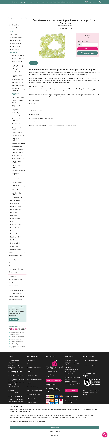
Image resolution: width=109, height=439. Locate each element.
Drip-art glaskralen (18, 82)
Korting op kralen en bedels (34, 390)
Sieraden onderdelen (17, 255)
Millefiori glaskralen (18, 152)
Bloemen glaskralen (18, 58)
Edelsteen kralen (17, 46)
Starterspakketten (15, 266)
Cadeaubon (12, 277)
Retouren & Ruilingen (33, 402)
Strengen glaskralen (18, 178)
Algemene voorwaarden (33, 364)
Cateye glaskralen (17, 69)
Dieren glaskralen (17, 79)
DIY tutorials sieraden (17, 293)
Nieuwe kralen (17, 28)
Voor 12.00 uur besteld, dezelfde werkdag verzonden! (56, 2)
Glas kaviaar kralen (18, 98)
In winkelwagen (87, 49)
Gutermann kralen (17, 116)
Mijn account (94, 2)
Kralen (17, 31)
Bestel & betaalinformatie (34, 368)
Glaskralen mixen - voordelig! (18, 101)
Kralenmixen (14, 213)
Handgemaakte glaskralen (16, 119)
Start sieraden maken (17, 291)
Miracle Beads (14, 228)
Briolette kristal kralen (17, 62)
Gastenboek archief (88, 366)
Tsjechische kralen (18, 186)
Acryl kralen (17, 34)
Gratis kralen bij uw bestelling (35, 379)
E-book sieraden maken (16, 297)
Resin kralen (14, 234)
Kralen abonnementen (16, 280)
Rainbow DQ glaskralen (16, 166)
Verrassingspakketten (16, 269)
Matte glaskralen (17, 149)
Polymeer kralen (17, 231)
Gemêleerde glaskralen (15, 94)
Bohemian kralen (15, 40)
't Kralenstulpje (14, 25)
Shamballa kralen (15, 243)
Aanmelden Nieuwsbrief (53, 380)
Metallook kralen (15, 225)
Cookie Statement (32, 375)
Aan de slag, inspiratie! (71, 360)
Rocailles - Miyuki (17, 237)
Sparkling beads (15, 249)
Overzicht (33, 63)
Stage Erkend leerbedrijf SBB (72, 364)
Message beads (15, 219)
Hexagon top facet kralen (18, 128)
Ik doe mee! (13, 319)
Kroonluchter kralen (18, 143)
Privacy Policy (31, 398)
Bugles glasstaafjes (18, 66)
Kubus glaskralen (17, 146)
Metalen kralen (17, 222)
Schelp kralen (14, 240)
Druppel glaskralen (18, 85)
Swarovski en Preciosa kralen (17, 181)
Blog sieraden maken (17, 300)
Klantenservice (31, 360)
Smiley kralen (14, 246)
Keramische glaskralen (15, 139)
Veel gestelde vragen (33, 409)
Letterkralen (14, 216)
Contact (29, 371)
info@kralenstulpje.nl (17, 375)
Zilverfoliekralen (17, 197)
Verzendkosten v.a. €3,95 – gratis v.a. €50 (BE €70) (23, 2)
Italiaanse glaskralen (18, 135)
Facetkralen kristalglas (18, 89)
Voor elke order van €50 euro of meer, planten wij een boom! (91, 392)
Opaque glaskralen (18, 158)
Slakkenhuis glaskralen (15, 174)
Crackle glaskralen (17, 72)
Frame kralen (14, 49)
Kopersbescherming (32, 387)
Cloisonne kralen (15, 43)
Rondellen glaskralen (18, 170)
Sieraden (17, 263)
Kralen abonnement (71, 390)
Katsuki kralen (15, 204)
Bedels (17, 252)
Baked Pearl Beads (18, 55)
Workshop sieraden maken (34, 413)
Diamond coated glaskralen (17, 75)
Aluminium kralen (16, 37)
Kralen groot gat (15, 210)
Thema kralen (17, 286)
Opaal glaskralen (17, 155)
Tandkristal (17, 283)
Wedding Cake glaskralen (16, 193)
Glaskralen (17, 52)
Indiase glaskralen (17, 132)
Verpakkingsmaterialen (17, 260)
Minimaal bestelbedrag (33, 394)
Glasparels (18, 110)
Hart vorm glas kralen (16, 124)
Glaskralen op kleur (18, 106)
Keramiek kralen (15, 207)
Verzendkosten (31, 406)
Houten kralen (17, 201)
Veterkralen (15, 190)
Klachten (29, 383)
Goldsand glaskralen (18, 113)
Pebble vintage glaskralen (16, 162)
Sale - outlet (17, 272)
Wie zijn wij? (68, 362)
